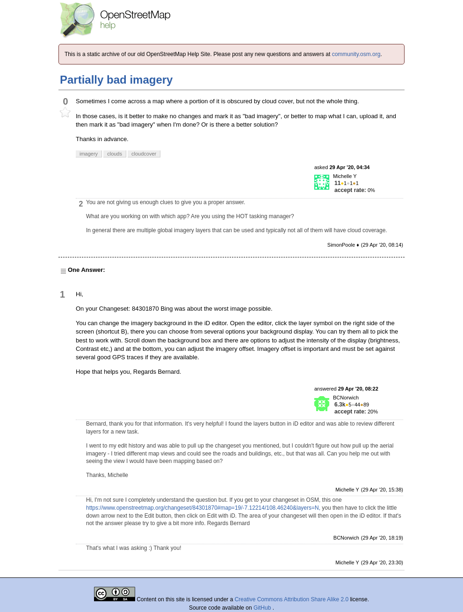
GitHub (263, 608)
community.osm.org (356, 54)
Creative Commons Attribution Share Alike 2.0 (291, 599)
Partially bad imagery (116, 79)
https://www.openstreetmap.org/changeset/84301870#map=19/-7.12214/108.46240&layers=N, (203, 508)
